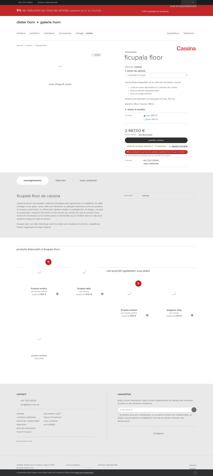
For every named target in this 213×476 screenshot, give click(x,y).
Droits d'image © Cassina (60, 84)
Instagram (157, 433)
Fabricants (189, 33)
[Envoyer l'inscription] (193, 409)
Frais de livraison (24, 432)
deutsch (191, 465)
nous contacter (151, 164)
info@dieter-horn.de (28, 405)
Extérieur (36, 33)
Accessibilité (49, 425)
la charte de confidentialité (176, 415)
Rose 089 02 (150, 115)
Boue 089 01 (151, 119)
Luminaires (50, 33)
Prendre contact (156, 140)
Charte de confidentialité (28, 421)
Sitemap (20, 414)
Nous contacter (51, 421)
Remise (91, 33)
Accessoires (66, 33)
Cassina (29, 45)
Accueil (20, 45)
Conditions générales (26, 417)
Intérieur (22, 33)
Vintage (80, 33)
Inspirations (174, 33)
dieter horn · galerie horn (38, 22)
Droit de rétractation (26, 428)
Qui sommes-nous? (52, 414)
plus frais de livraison (145, 134)
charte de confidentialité (84, 473)
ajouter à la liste (180, 146)
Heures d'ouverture (52, 417)
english (191, 469)
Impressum (21, 425)
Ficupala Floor (41, 45)
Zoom (96, 55)
